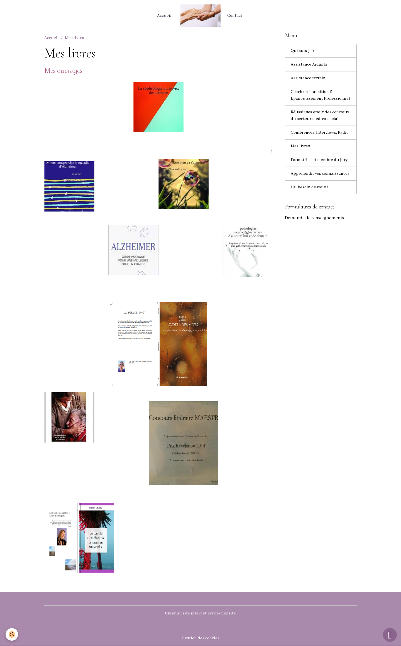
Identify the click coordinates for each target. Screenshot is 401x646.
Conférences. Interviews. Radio (320, 132)
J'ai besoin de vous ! (309, 187)
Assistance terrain (308, 78)
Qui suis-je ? (302, 50)
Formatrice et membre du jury (319, 159)
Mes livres (300, 146)
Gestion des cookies (200, 638)
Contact (234, 15)
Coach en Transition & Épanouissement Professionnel (320, 95)
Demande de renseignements (314, 218)
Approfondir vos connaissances (320, 173)
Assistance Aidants (309, 64)
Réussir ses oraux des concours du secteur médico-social (320, 115)
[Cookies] (12, 634)
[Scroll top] (390, 635)
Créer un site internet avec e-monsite (200, 613)
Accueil (164, 15)
